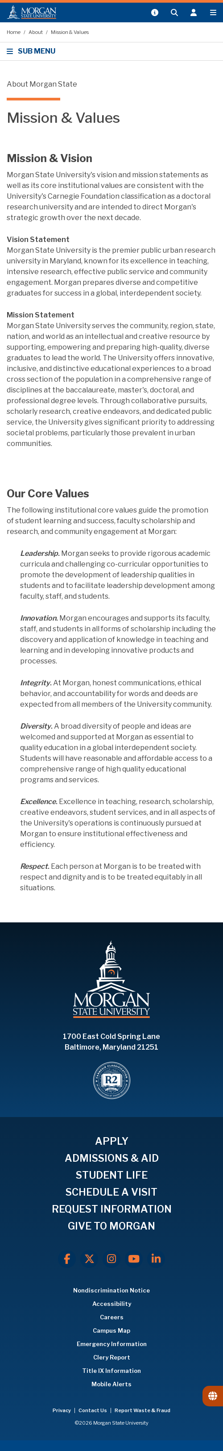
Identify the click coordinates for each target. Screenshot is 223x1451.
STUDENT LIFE (112, 1175)
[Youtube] (134, 1259)
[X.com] (89, 1259)
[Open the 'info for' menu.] (193, 12)
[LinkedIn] (156, 1259)
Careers (112, 1317)
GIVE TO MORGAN (111, 1226)
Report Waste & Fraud (142, 1410)
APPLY (111, 1141)
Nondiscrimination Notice (111, 1290)
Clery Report (111, 1357)
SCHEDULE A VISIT (111, 1192)
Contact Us (93, 1410)
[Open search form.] (174, 12)
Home (14, 32)
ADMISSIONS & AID (112, 1158)
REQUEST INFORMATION (112, 1209)
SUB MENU (32, 51)
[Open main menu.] (213, 12)
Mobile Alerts (111, 1384)
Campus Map (111, 1330)
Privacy (62, 1410)
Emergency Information (112, 1343)
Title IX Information (111, 1370)
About (36, 32)
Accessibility (111, 1303)
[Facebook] (67, 1259)
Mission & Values (70, 32)
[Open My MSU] (154, 12)
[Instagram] (111, 1259)
